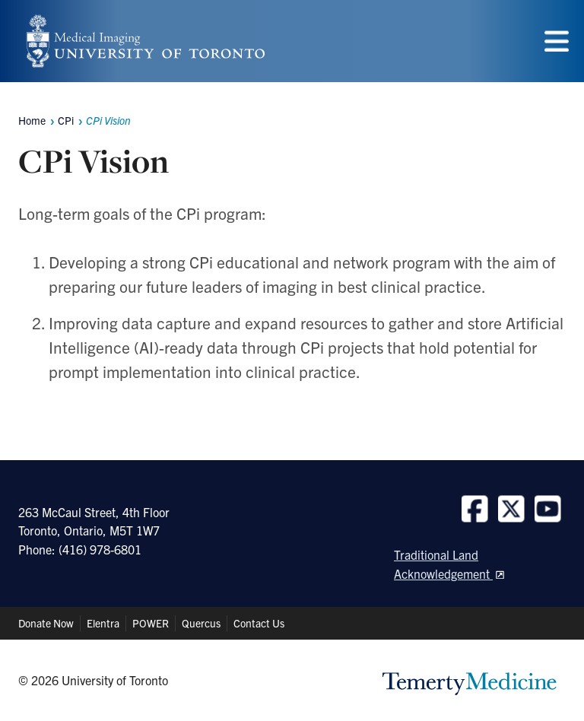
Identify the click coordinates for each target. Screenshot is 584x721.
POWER (150, 623)
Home (32, 120)
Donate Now (46, 623)
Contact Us (258, 623)
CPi (66, 120)
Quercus (201, 623)
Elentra (103, 623)
